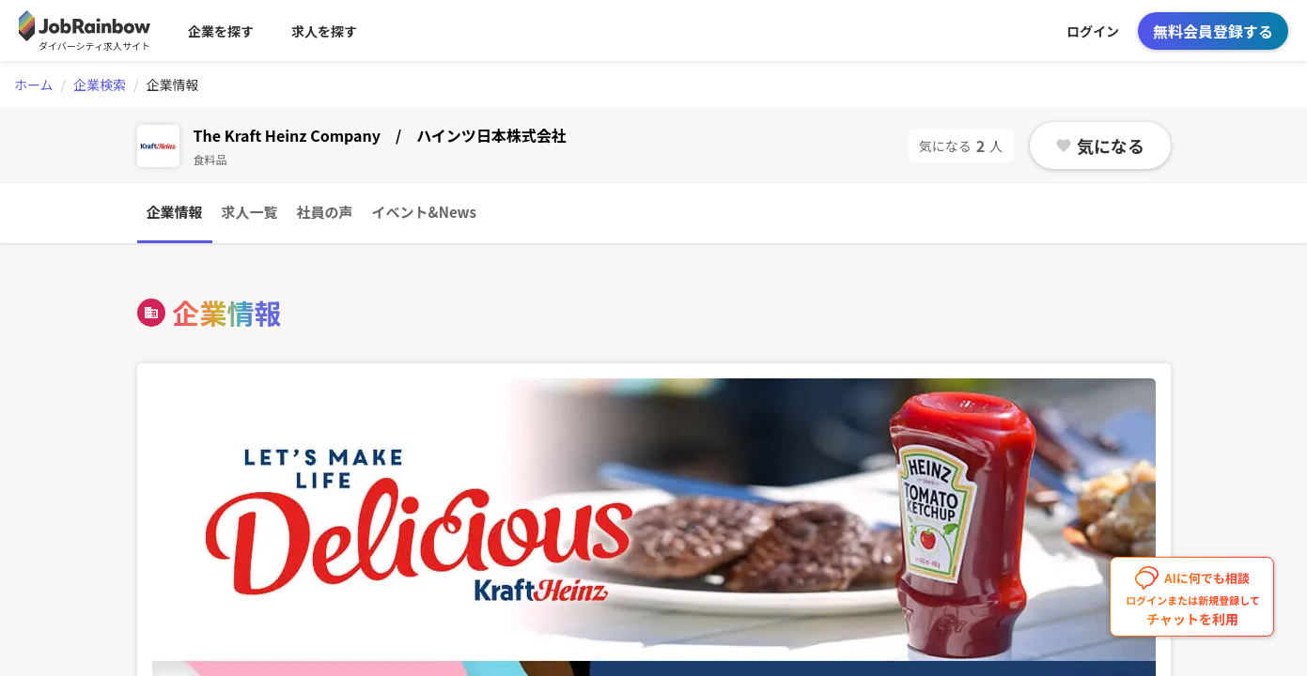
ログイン (1092, 31)
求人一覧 (250, 212)
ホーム (34, 84)
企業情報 (175, 212)
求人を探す (324, 31)
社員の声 (325, 212)
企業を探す (221, 31)
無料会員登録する (1213, 31)
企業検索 (99, 84)
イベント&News (424, 212)
